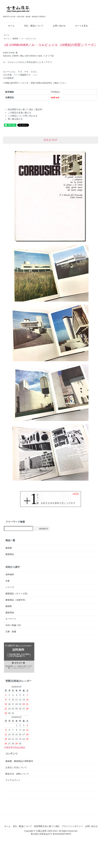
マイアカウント (12, 780)
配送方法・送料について (17, 774)
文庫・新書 (10, 631)
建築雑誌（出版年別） (16, 600)
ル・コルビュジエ (28, 38)
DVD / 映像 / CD (13, 625)
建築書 (8, 548)
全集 (7, 581)
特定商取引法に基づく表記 (46, 826)
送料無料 (9, 574)
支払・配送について (31, 25)
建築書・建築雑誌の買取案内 (19, 761)
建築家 (15, 38)
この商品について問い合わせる (22, 116)
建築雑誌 (9, 554)
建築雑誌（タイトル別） (17, 593)
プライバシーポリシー (72, 826)
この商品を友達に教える (19, 112)
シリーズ (9, 587)
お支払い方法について (16, 767)
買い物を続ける (15, 119)
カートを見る (79, 25)
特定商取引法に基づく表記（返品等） (26, 109)
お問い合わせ (57, 25)
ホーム (9, 25)
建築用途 (9, 612)
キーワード (10, 619)
